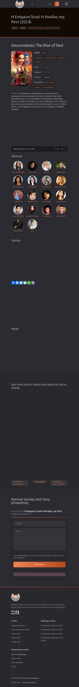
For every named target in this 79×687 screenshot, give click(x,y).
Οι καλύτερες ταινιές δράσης (18, 483)
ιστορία (34, 93)
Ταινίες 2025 (15, 638)
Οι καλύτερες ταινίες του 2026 (51, 625)
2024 (44, 52)
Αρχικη (14, 28)
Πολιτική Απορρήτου (29, 682)
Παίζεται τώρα (16, 658)
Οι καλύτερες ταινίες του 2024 (58, 483)
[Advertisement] (39, 127)
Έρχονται (18, 654)
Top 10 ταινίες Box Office (20, 630)
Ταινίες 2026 (15, 634)
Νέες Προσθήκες (17, 662)
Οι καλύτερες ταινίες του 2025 (51, 630)
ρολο (28, 104)
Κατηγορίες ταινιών (18, 625)
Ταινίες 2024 (15, 642)
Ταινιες (23, 28)
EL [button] (50, 4)
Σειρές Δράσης (39, 482)
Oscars (13, 666)
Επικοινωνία (15, 682)
